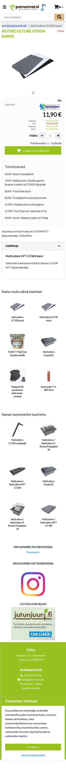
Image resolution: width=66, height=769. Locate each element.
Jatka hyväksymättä (33, 755)
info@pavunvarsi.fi (32, 679)
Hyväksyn (33, 747)
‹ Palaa (60, 30)
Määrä (33, 135)
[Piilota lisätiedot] (59, 246)
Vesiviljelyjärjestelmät (13, 25)
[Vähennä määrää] (42, 135)
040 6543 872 (32, 675)
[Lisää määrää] (58, 135)
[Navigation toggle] (4, 7)
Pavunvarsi (33, 552)
